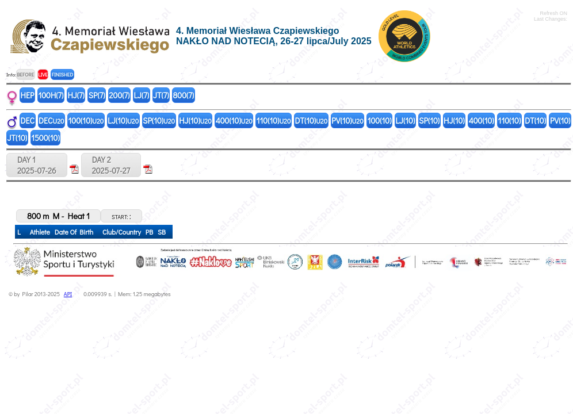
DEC (28, 120)
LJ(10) (123, 120)
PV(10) (347, 120)
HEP (28, 95)
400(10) (234, 120)
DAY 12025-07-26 (36, 165)
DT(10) (311, 120)
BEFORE (25, 74)
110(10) (274, 120)
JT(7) (161, 95)
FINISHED (62, 74)
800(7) (183, 95)
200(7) (119, 95)
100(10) (86, 120)
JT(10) (17, 137)
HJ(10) (195, 120)
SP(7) (97, 95)
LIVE (43, 74)
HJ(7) (75, 95)
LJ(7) (141, 95)
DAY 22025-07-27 (111, 165)
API (68, 294)
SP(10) (159, 120)
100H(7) (50, 95)
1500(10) (45, 137)
